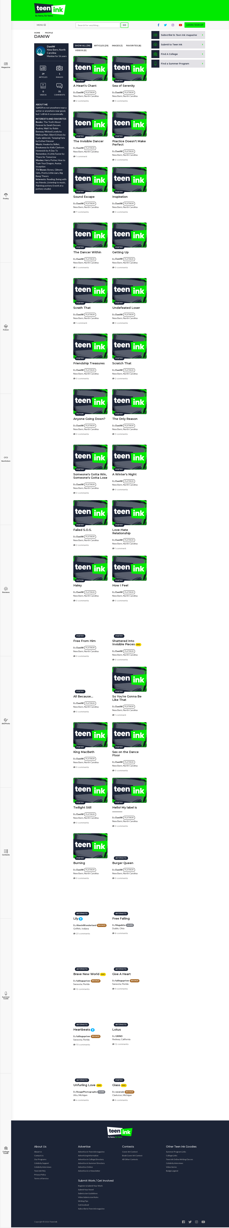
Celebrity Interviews (42, 1167)
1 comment (80, 156)
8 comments (120, 933)
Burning (79, 862)
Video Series (171, 1167)
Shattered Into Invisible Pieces (123, 642)
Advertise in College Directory (91, 1160)
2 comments (81, 100)
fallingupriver (83, 980)
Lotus (116, 1029)
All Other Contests (130, 1160)
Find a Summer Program (170, 64)
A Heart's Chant (85, 85)
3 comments (120, 100)
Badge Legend (172, 1171)
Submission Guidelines (88, 1194)
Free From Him (84, 640)
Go (124, 25)
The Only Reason (125, 418)
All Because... (83, 696)
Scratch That (121, 363)
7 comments (81, 211)
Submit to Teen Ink (167, 45)
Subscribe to (174, 36)
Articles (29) (101, 46)
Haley (77, 585)
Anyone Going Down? (89, 418)
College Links (171, 1156)
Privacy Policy (40, 1175)
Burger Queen (122, 862)
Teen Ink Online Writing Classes (179, 1160)
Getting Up (120, 252)
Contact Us (39, 1156)
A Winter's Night (124, 474)
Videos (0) (81, 51)
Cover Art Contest (130, 1152)
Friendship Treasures (89, 363)
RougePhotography (86, 1091)
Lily (75, 918)
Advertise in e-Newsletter (89, 1171)
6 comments (120, 1100)
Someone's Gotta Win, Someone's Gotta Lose (90, 475)
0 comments (120, 159)
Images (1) (117, 46)
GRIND (119, 1035)
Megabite (120, 924)
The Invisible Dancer (88, 141)
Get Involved (83, 1205)
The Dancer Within (87, 252)
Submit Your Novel (86, 1190)
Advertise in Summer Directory (91, 1164)
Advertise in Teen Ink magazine (91, 1152)
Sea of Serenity (123, 85)
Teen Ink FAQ (39, 1171)
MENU (41, 25)
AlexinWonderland (86, 924)
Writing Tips (83, 1201)
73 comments (81, 1044)
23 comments (81, 933)
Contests (5, 852)
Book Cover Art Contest (132, 1156)
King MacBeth (83, 751)
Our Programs (40, 1160)
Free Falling (121, 918)
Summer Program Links (176, 1152)
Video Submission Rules (88, 1198)
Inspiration (120, 196)
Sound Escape (84, 196)
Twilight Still (82, 807)
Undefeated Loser (126, 307)
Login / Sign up (194, 25)
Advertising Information (88, 1156)
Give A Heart (121, 973)
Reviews (5, 590)
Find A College (164, 55)
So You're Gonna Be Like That (127, 697)
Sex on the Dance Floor (125, 753)
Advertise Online (85, 1167)
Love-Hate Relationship (121, 531)
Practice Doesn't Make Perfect (129, 142)
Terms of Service (41, 1179)
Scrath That (82, 307)
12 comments (81, 988)
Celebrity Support (41, 1164)
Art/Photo (5, 721)
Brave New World (86, 973)
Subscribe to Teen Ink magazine (91, 1209)
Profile (49, 33)
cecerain (119, 1091)
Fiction (5, 327)
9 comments (120, 988)
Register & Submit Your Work (90, 1186)
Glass (116, 1084)
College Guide (5, 1150)
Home (37, 33)
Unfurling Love (84, 1084)
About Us (38, 1152)
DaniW (80, 92)
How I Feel (120, 585)
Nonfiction (5, 459)
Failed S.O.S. (82, 529)
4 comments (81, 1100)
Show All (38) (82, 46)
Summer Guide (5, 996)
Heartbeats (81, 1029)
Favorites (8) (133, 46)
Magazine (5, 65)
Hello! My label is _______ (124, 808)
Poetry (5, 196)
